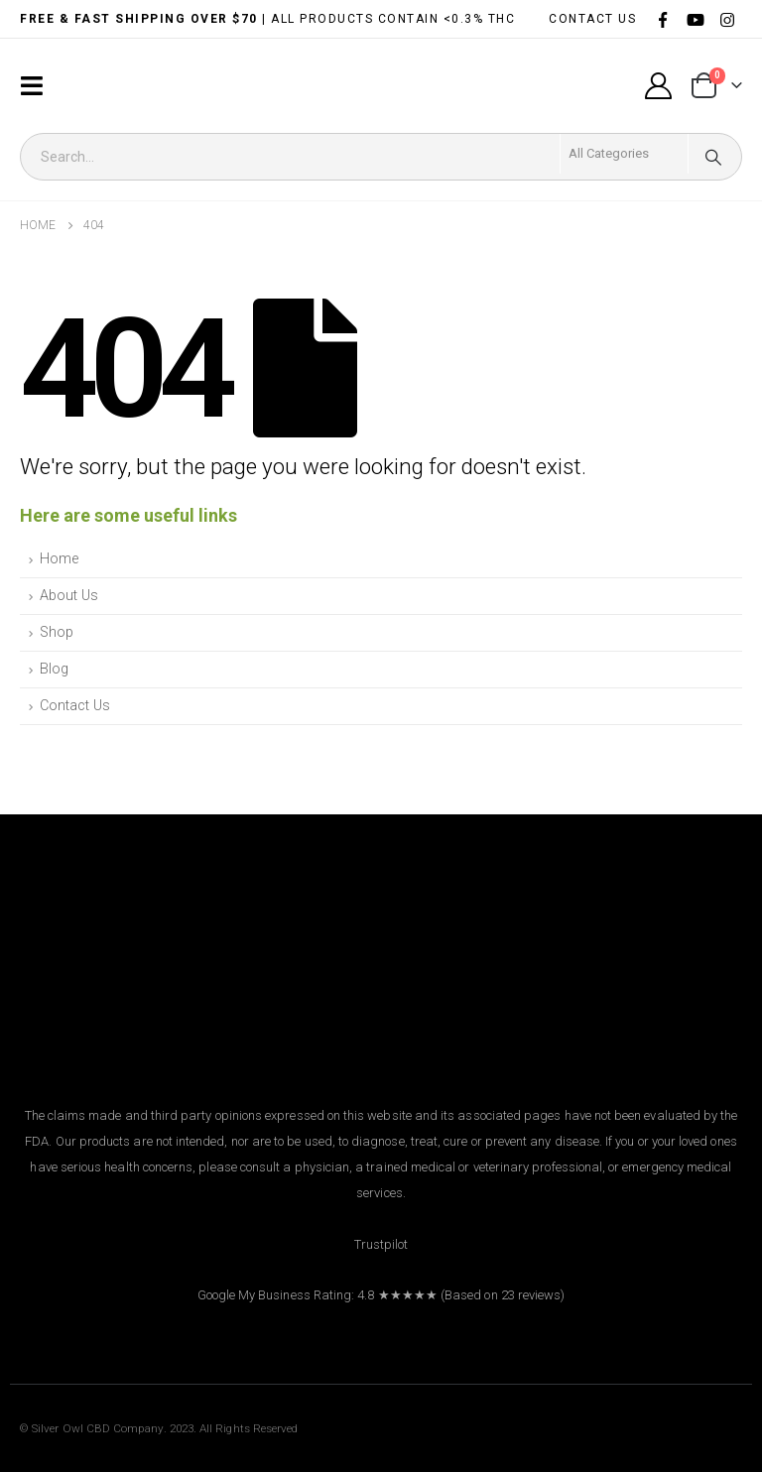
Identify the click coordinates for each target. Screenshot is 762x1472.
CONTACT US (592, 19)
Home (59, 559)
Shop (56, 632)
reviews (539, 1295)
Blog (54, 669)
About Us (69, 595)
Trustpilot (381, 1244)
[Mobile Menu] (38, 85)
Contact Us (75, 705)
